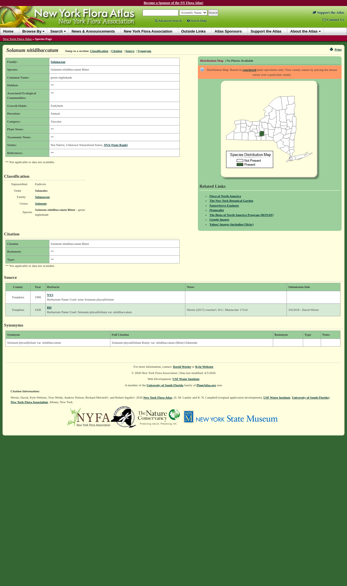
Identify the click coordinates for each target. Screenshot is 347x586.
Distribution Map (211, 60)
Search (56, 31)
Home (8, 31)
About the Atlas (304, 31)
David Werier (182, 366)
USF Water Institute (186, 379)
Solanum (41, 203)
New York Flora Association (29, 402)
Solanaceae (58, 61)
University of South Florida (165, 385)
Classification (99, 51)
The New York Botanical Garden (231, 200)
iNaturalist (216, 210)
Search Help (197, 20)
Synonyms (144, 51)
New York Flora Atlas (17, 39)
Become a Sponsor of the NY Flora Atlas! (174, 3)
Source (129, 51)
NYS (50, 295)
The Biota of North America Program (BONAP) (241, 215)
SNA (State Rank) (116, 145)
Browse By (31, 31)
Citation (116, 51)
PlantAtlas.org (206, 385)
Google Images (219, 219)
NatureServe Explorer (224, 205)
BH (49, 307)
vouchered (249, 69)
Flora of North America (225, 196)
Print (336, 49)
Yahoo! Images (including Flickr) (231, 224)
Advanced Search (168, 20)
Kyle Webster (204, 366)
